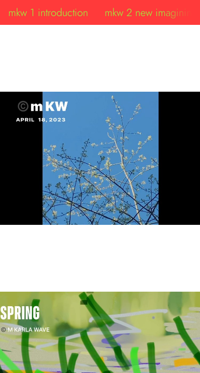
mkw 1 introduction (48, 12)
